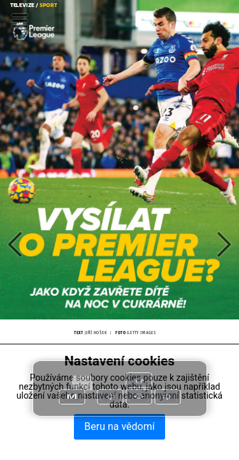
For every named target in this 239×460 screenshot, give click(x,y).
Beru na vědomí (119, 426)
